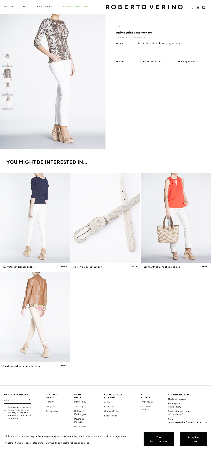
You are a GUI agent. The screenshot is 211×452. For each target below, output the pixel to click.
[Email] (14, 399)
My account (146, 401)
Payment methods (79, 420)
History (49, 401)
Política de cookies (79, 442)
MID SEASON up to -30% (75, 6)
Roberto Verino (144, 7)
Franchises (110, 406)
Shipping (79, 406)
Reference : (122, 37)
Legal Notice (111, 415)
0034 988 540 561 (177, 414)
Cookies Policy (112, 411)
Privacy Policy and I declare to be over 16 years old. (19, 415)
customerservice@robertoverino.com (187, 422)
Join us (108, 401)
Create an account (145, 408)
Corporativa (52, 411)
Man (25, 6)
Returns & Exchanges (80, 413)
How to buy (80, 401)
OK (28, 399)
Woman (9, 6)
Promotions (80, 426)
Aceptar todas (193, 439)
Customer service (177, 398)
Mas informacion (158, 439)
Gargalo (50, 406)
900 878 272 (174, 406)
